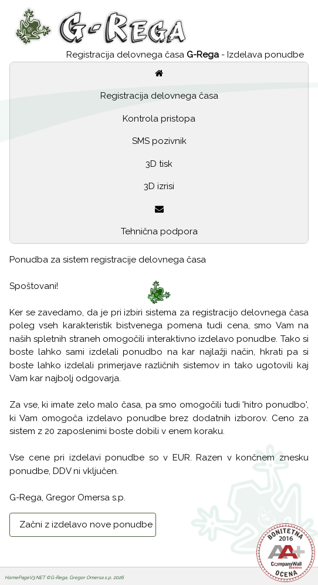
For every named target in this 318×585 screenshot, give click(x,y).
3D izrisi (159, 186)
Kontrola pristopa (159, 118)
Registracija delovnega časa (159, 95)
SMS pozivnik (159, 141)
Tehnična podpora (159, 231)
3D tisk (159, 164)
